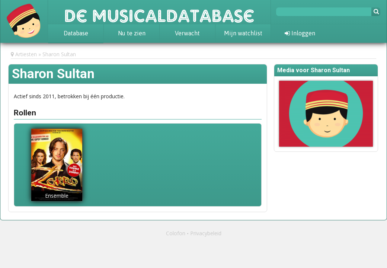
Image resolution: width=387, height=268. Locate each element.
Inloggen (300, 33)
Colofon (175, 233)
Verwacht (187, 33)
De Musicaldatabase (159, 12)
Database (76, 33)
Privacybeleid (205, 233)
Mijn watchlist (243, 33)
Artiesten (26, 54)
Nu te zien (131, 33)
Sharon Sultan (59, 54)
